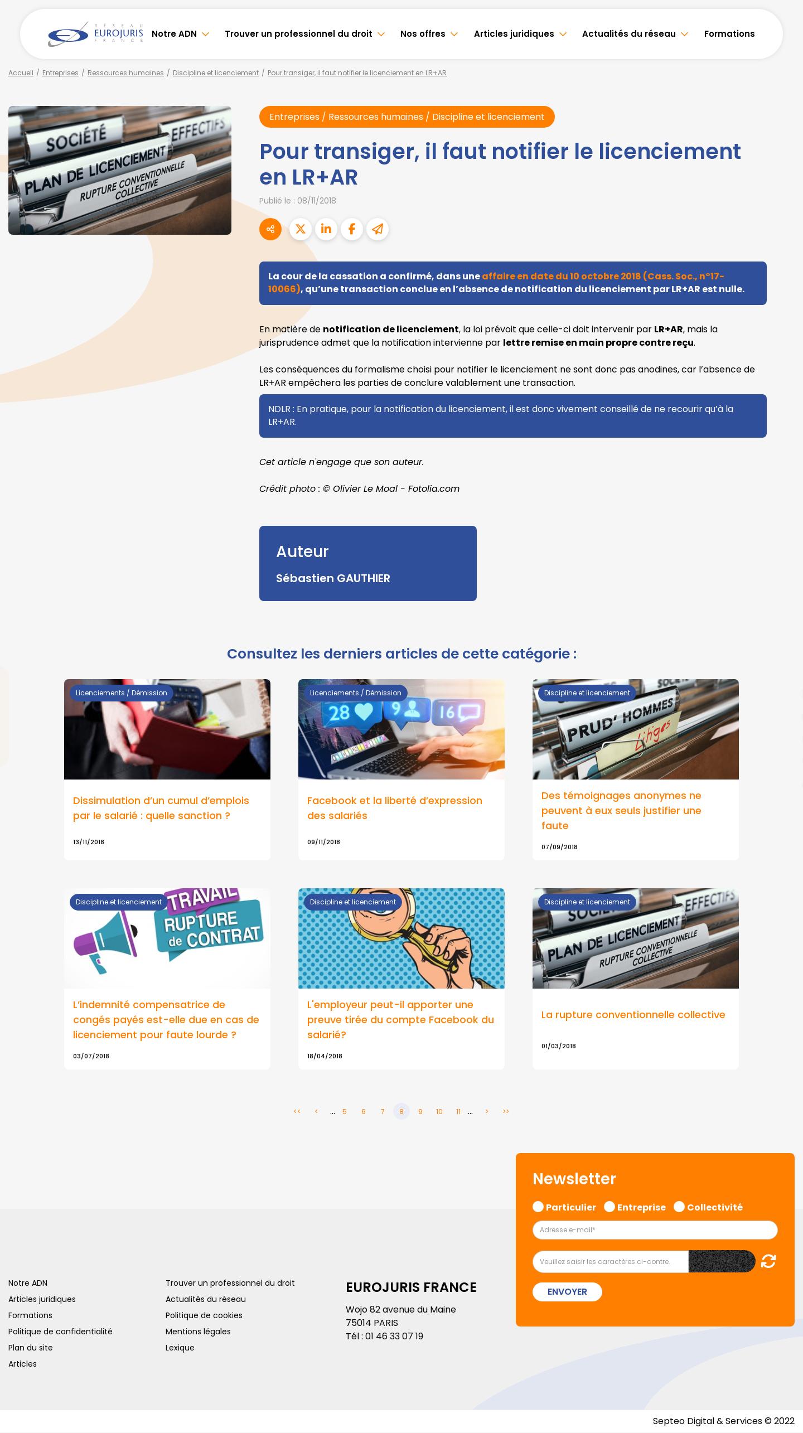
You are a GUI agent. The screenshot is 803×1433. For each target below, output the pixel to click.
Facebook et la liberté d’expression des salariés (394, 808)
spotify (781, 761)
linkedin (781, 694)
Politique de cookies (204, 1315)
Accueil (20, 73)
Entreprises (60, 73)
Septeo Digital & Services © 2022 (724, 1421)
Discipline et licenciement (216, 73)
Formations (729, 34)
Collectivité (715, 1207)
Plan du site (30, 1348)
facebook (781, 650)
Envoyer (567, 1292)
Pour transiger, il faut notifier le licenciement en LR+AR (357, 73)
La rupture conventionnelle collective (633, 1016)
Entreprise (641, 1207)
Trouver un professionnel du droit (299, 34)
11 (458, 1112)
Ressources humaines (126, 73)
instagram (781, 739)
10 (439, 1112)
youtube (781, 716)
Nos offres (423, 34)
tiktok (781, 783)
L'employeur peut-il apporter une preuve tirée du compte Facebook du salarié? (400, 1021)
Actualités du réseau (629, 34)
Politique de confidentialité (60, 1332)
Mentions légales (198, 1332)
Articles (22, 1364)
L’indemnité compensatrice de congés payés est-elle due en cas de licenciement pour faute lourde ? (166, 1021)
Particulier (571, 1207)
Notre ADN (174, 34)
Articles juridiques (514, 34)
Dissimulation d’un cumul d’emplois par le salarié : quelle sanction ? (161, 808)
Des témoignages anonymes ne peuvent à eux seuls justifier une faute (621, 811)
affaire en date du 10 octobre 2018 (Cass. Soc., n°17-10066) (496, 283)
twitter (781, 672)
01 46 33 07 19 (394, 1336)
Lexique (180, 1348)
